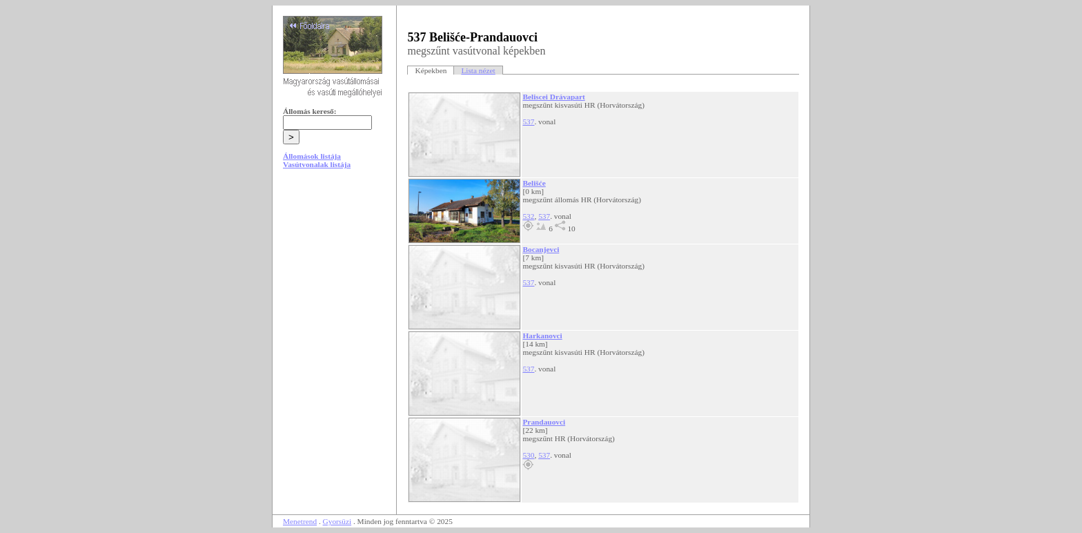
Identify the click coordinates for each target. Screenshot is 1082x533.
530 (528, 455)
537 (528, 121)
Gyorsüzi (337, 521)
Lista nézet (478, 70)
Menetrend (300, 521)
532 (528, 216)
